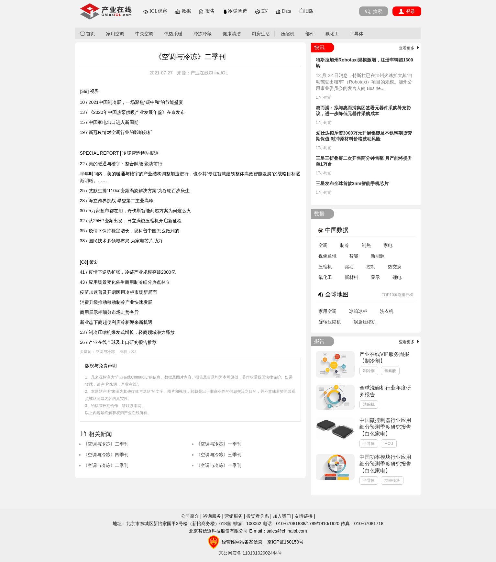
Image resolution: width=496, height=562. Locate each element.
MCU (388, 443)
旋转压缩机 (329, 322)
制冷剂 (369, 371)
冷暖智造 (235, 11)
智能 (353, 256)
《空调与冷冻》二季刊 (105, 443)
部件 (309, 33)
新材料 (351, 277)
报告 (207, 11)
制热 (366, 245)
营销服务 (234, 516)
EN (261, 11)
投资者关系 (257, 516)
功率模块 (392, 480)
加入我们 (282, 516)
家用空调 (115, 33)
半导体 (356, 33)
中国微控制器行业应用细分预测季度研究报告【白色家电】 (385, 426)
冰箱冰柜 (358, 311)
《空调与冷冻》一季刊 (218, 443)
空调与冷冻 (105, 351)
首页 (87, 33)
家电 (387, 245)
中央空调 (144, 33)
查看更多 (410, 48)
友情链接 (303, 516)
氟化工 (332, 33)
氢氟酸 (390, 371)
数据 (183, 11)
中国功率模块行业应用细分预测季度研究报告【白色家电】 (385, 463)
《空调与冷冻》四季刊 (105, 454)
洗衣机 (386, 311)
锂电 (397, 277)
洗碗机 (369, 404)
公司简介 (190, 516)
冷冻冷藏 (202, 33)
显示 (375, 277)
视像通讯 (327, 256)
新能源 (377, 256)
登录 (406, 11)
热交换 (395, 266)
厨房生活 (261, 33)
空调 (322, 245)
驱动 (349, 266)
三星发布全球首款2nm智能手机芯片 (352, 183)
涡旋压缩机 (365, 322)
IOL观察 (155, 11)
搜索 (373, 11)
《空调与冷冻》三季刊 (218, 454)
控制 (370, 266)
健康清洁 (232, 33)
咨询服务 (212, 516)
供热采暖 (173, 33)
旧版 (306, 11)
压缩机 (287, 33)
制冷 (344, 245)
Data (283, 11)
